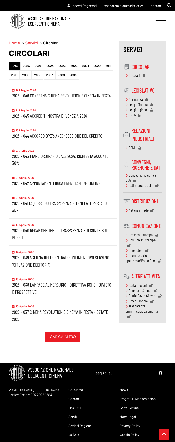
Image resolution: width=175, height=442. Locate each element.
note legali (128, 417)
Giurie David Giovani (144, 295)
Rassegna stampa (142, 234)
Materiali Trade (140, 210)
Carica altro (63, 336)
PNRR (133, 114)
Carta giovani (129, 408)
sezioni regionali (80, 426)
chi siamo (75, 390)
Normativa (137, 99)
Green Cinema (140, 300)
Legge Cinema (139, 104)
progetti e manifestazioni (138, 399)
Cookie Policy (129, 435)
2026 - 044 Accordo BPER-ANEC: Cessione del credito (57, 136)
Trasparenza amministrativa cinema (142, 310)
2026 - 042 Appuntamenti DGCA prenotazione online (56, 183)
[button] (169, 5)
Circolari (135, 75)
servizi (73, 417)
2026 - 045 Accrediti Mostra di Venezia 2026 (49, 116)
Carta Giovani (139, 285)
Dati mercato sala (142, 185)
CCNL (133, 147)
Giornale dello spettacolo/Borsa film (143, 258)
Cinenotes (137, 250)
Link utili (74, 408)
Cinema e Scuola (141, 290)
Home (14, 43)
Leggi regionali (139, 109)
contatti (74, 399)
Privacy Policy (130, 426)
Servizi (31, 43)
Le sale (73, 435)
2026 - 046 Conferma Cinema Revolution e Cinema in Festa (61, 95)
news (124, 390)
